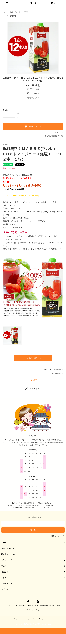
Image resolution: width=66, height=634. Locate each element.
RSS (29, 605)
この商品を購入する (33, 358)
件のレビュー (9, 168)
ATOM (36, 605)
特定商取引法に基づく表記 (54, 136)
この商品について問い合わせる (54, 369)
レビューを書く (33, 388)
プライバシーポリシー (33, 610)
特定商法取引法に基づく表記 (50, 605)
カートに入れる (33, 126)
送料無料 (13, 16)
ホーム (3, 12)
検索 (33, 3)
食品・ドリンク (15, 12)
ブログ (8, 605)
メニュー (11, 3)
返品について (58, 132)
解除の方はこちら (58, 536)
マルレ (26, 12)
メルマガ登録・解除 (19, 605)
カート (55, 3)
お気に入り (33, 97)
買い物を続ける (59, 373)
